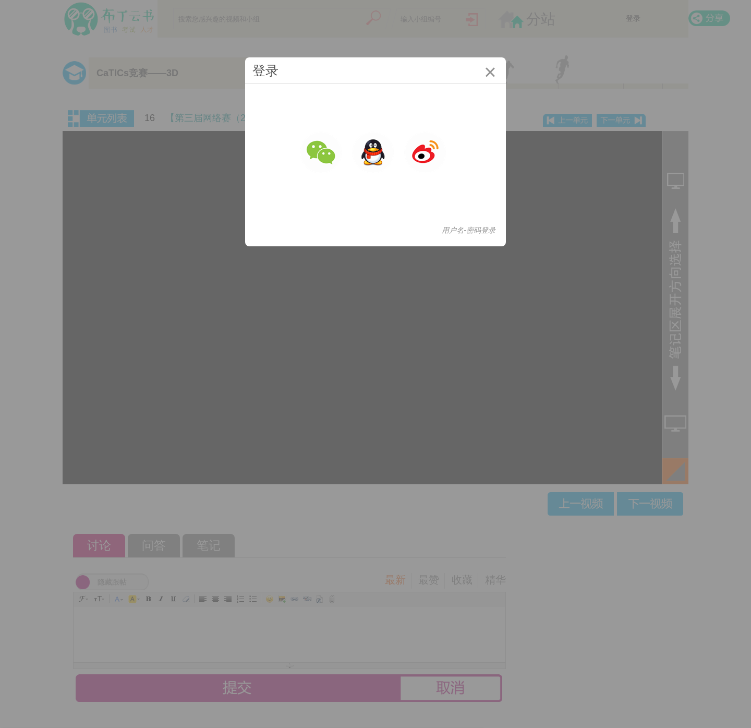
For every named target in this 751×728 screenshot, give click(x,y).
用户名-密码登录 (468, 230)
